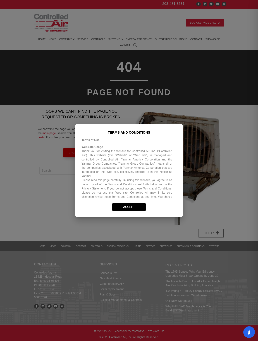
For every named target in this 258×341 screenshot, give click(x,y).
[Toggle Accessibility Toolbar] (249, 332)
